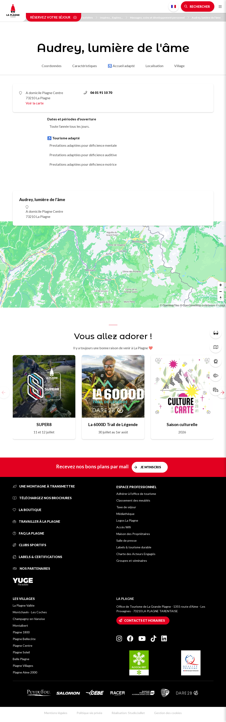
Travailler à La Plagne (36, 521)
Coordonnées (52, 66)
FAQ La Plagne (28, 533)
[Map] (113, 264)
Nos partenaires (31, 568)
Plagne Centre (22, 645)
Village (179, 66)
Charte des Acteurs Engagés (135, 554)
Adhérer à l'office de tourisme (136, 493)
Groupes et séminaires (131, 560)
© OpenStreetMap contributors (197, 305)
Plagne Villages (23, 665)
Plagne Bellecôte (24, 639)
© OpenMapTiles (169, 305)
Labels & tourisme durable (133, 547)
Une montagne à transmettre (44, 486)
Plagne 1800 (21, 632)
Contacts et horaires (144, 620)
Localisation (154, 66)
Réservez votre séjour (53, 17)
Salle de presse (126, 540)
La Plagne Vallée (24, 605)
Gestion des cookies (168, 713)
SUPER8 (44, 424)
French (173, 6)
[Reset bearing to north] (220, 298)
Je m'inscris (151, 467)
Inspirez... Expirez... (113, 17)
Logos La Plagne (127, 520)
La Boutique (27, 510)
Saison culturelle (182, 424)
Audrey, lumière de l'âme (206, 17)
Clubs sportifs (29, 545)
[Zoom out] (220, 291)
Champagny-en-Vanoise (29, 619)
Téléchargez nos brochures (42, 498)
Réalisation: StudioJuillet (128, 713)
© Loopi (220, 305)
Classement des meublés (133, 500)
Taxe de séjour (126, 507)
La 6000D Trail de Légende (113, 424)
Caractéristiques (84, 66)
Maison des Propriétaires (133, 534)
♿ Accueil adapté (121, 66)
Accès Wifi (123, 527)
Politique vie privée (89, 713)
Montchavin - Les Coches (30, 612)
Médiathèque (125, 514)
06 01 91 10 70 (98, 92)
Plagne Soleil (21, 652)
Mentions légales (55, 713)
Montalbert (20, 625)
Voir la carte (35, 103)
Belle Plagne (21, 659)
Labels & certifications (37, 557)
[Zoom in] (220, 285)
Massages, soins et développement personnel (159, 17)
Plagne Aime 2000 (25, 672)
